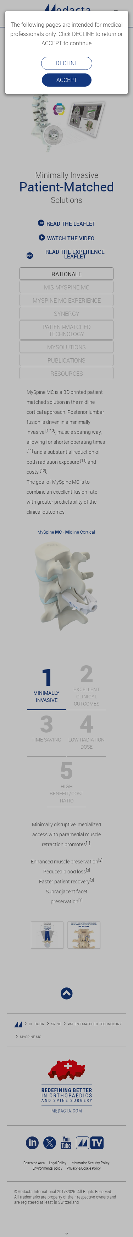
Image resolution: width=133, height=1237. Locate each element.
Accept (66, 80)
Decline (67, 63)
